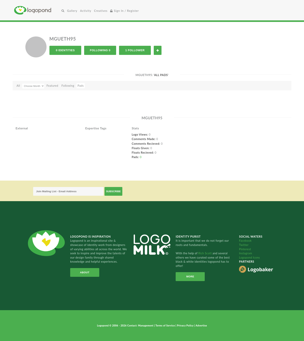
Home (37, 10)
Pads (81, 85)
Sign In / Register (124, 10)
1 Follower (135, 50)
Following (67, 85)
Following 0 (100, 50)
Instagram (245, 253)
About (84, 272)
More (190, 276)
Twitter (244, 245)
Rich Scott (205, 253)
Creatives (100, 10)
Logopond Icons (249, 257)
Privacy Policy (185, 325)
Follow (158, 50)
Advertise (201, 325)
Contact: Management (140, 325)
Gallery (72, 10)
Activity (85, 10)
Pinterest (245, 249)
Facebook (245, 240)
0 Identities (65, 50)
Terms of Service (165, 325)
